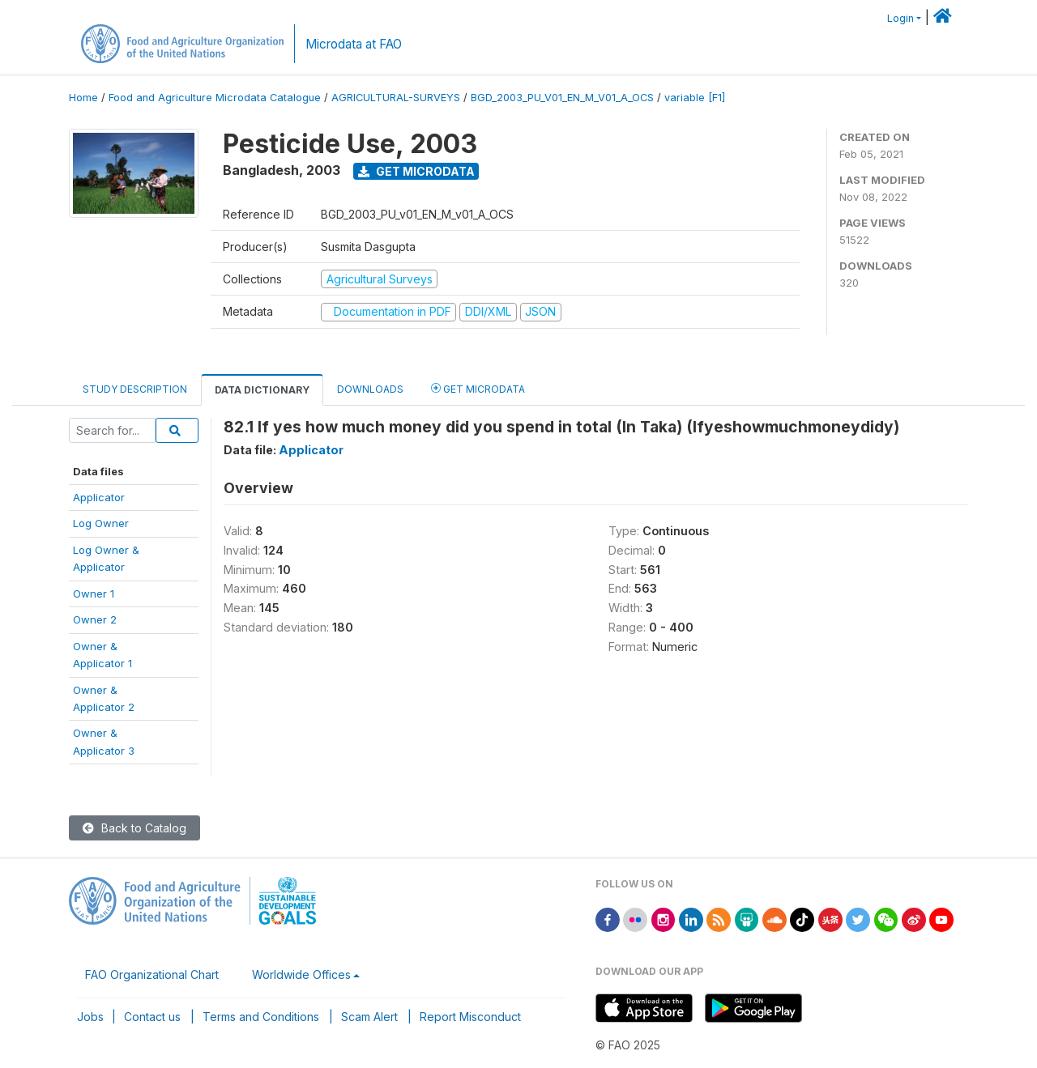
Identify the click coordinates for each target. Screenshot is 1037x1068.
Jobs (90, 1016)
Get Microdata (416, 171)
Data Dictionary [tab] (262, 390)
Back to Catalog (134, 828)
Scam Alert (369, 1016)
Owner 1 (93, 593)
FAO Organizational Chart (152, 974)
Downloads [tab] (370, 389)
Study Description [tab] (135, 389)
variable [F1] (694, 97)
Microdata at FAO (353, 44)
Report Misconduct (470, 1016)
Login (900, 18)
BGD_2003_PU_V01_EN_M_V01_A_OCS (562, 97)
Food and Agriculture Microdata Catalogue (215, 97)
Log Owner (101, 523)
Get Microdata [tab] (478, 388)
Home (83, 97)
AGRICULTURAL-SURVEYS (395, 97)
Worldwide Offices (301, 974)
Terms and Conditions (261, 1016)
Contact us (152, 1016)
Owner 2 (95, 619)
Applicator (99, 497)
